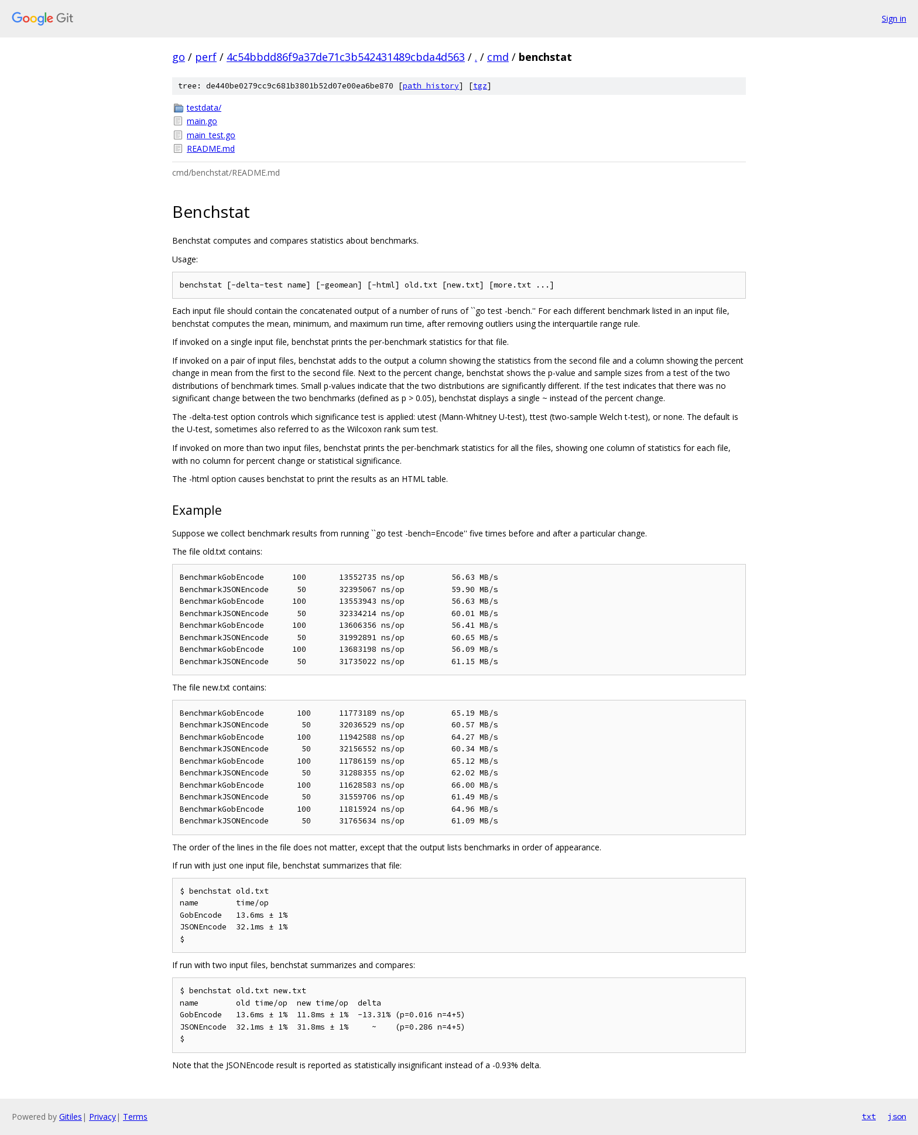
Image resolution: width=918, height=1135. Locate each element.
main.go (202, 121)
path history (431, 86)
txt (869, 1116)
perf (206, 57)
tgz (480, 86)
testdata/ (204, 107)
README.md (211, 148)
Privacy (102, 1116)
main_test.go (211, 135)
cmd (498, 57)
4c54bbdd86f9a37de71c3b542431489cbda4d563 (346, 57)
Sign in (894, 18)
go (178, 57)
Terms (135, 1116)
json (897, 1116)
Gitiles (70, 1116)
